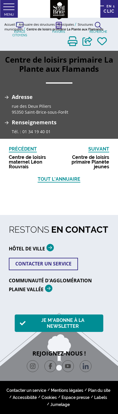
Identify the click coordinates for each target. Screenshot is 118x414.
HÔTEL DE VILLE (33, 247)
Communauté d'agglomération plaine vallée (50, 285)
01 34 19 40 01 (36, 131)
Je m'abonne (62, 323)
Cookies (49, 397)
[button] (72, 41)
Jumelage (60, 404)
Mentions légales (67, 390)
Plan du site (99, 390)
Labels (100, 397)
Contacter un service (43, 263)
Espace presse (75, 397)
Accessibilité (25, 397)
